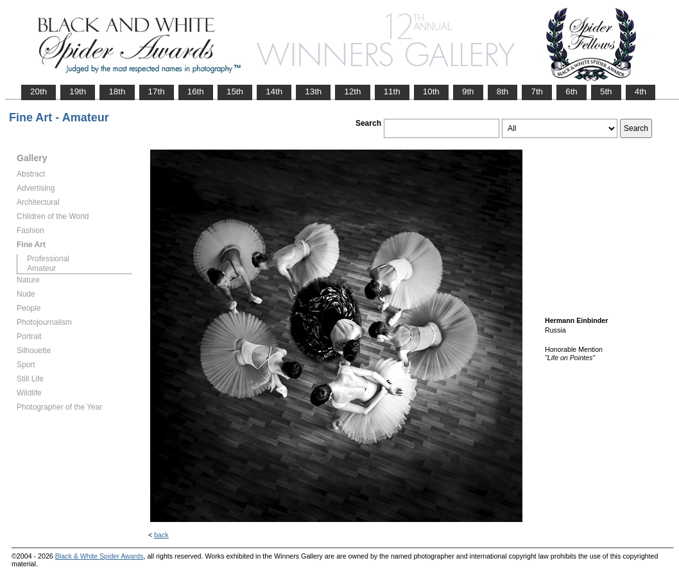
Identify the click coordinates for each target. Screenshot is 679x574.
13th (313, 91)
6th (571, 91)
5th (606, 91)
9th (468, 91)
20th (38, 91)
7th (537, 91)
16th (195, 91)
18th (116, 91)
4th (641, 91)
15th (234, 91)
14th (274, 91)
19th (77, 91)
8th (503, 91)
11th (392, 91)
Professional (48, 258)
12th (352, 91)
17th (156, 91)
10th (431, 91)
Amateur (41, 268)
